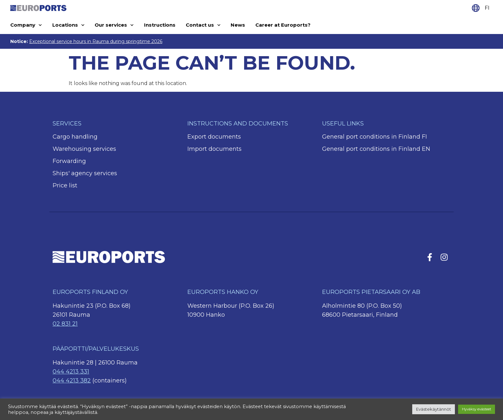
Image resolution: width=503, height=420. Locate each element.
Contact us (203, 25)
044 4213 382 (72, 380)
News (238, 25)
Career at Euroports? (283, 25)
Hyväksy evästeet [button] (476, 409)
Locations (68, 25)
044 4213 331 (71, 371)
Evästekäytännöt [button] (433, 409)
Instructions (159, 25)
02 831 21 (65, 323)
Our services (114, 25)
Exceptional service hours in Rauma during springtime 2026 (95, 41)
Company (26, 25)
